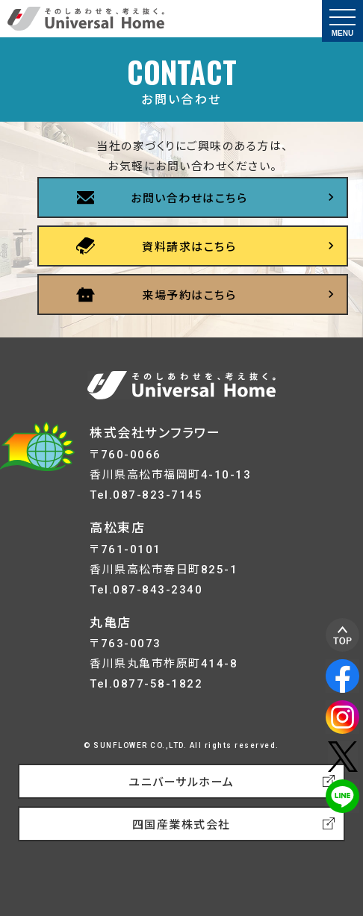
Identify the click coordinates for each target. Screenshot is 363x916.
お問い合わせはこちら (189, 198)
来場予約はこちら (189, 295)
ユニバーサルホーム (181, 782)
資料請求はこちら (189, 247)
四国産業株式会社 (181, 825)
